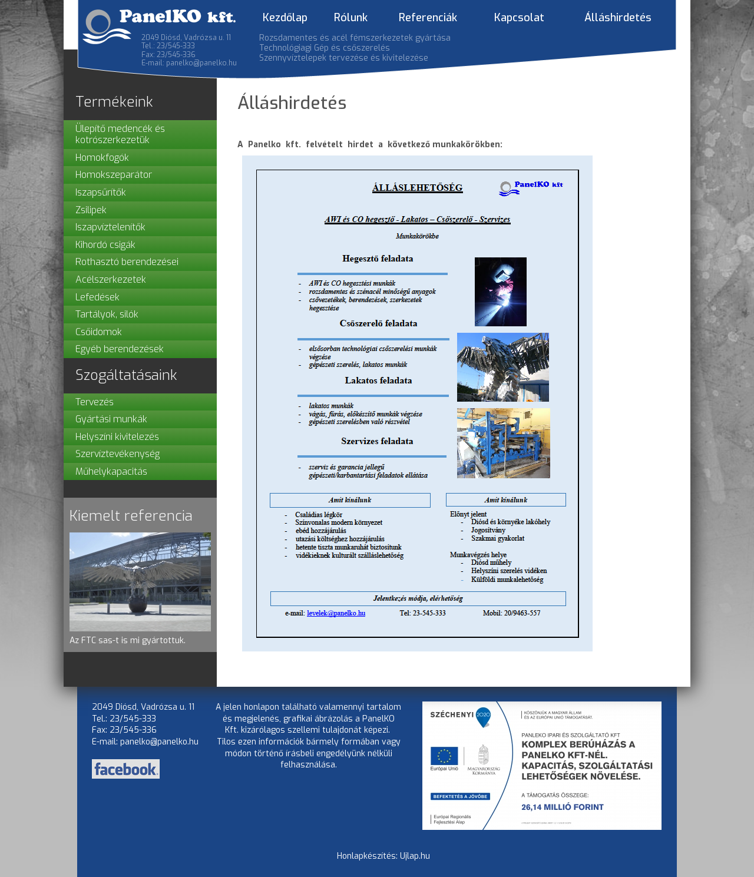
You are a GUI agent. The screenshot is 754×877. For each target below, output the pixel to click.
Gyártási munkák (111, 419)
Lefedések (97, 297)
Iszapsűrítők (100, 192)
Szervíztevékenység (117, 454)
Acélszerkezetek (110, 279)
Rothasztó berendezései (126, 262)
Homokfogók (102, 157)
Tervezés (94, 402)
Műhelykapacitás (111, 471)
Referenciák (428, 18)
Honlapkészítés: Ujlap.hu (383, 856)
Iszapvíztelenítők (110, 227)
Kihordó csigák (105, 245)
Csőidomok (98, 332)
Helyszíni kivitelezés (117, 437)
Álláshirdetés (618, 18)
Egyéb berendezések (119, 349)
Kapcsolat (519, 18)
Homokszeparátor (113, 174)
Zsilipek (91, 210)
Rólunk (351, 18)
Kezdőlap (285, 18)
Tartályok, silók (106, 314)
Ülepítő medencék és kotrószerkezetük (120, 135)
